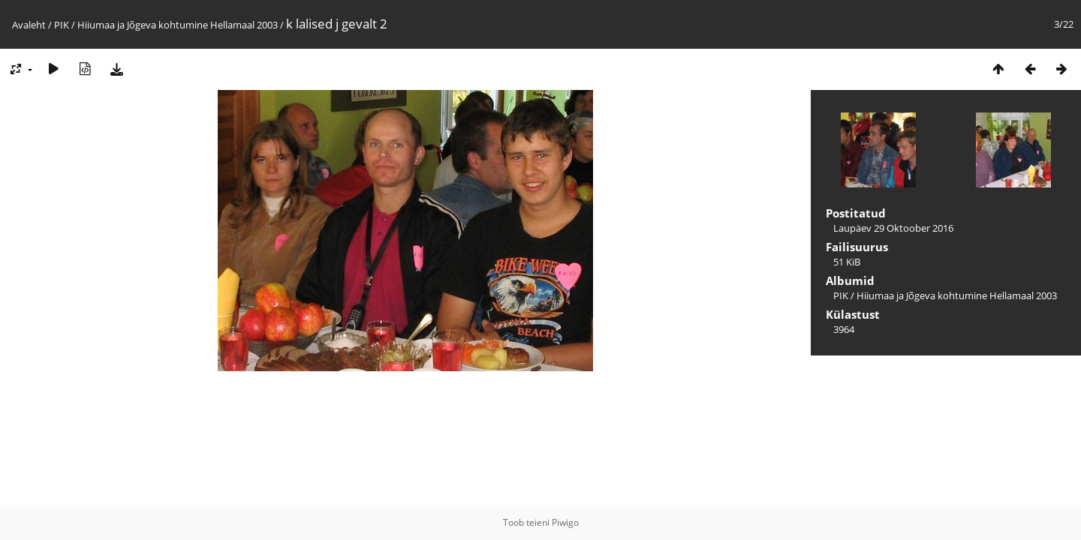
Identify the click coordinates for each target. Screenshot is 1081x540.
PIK (61, 25)
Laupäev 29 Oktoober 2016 (893, 228)
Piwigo (565, 522)
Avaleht (29, 25)
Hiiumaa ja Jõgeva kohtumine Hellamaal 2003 (177, 25)
